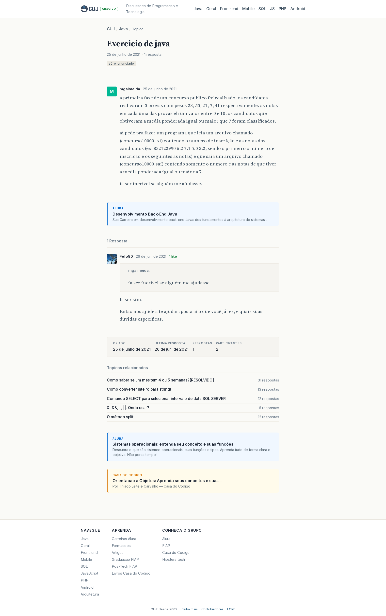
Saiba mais (190, 609)
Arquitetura (90, 594)
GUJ (111, 29)
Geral (211, 8)
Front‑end (229, 8)
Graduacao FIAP (125, 559)
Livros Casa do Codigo (131, 573)
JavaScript (89, 573)
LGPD (231, 609)
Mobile (248, 8)
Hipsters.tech (173, 559)
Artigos (118, 552)
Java (197, 8)
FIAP (166, 546)
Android (297, 8)
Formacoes (121, 546)
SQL (262, 8)
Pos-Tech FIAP (124, 566)
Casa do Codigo (176, 552)
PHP (282, 8)
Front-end (89, 552)
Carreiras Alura (124, 539)
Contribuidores (212, 609)
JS (272, 8)
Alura (166, 539)
